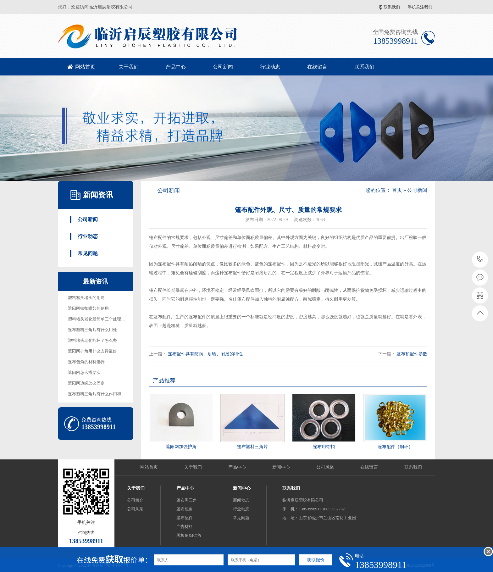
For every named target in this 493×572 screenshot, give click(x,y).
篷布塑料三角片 (252, 446)
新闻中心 (281, 467)
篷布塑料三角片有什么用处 (92, 329)
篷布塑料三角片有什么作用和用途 (98, 394)
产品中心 (176, 66)
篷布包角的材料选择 (86, 361)
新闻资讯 (98, 195)
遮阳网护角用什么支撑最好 (92, 351)
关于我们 (129, 66)
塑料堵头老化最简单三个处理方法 (98, 319)
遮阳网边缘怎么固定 (86, 383)
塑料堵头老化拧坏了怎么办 (92, 340)
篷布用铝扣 (324, 446)
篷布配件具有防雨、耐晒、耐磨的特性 (205, 354)
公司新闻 (223, 66)
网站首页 (85, 66)
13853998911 (480, 259)
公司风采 (325, 467)
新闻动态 (241, 500)
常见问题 (88, 253)
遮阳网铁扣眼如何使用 (88, 308)
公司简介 (135, 500)
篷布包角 (184, 509)
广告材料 (184, 526)
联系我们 (392, 7)
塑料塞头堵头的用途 (86, 297)
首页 (397, 190)
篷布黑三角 (186, 500)
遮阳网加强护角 (181, 446)
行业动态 (270, 66)
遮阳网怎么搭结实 (84, 372)
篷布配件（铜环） (395, 446)
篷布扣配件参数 (411, 354)
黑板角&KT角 (188, 535)
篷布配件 (184, 517)
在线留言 (317, 66)
